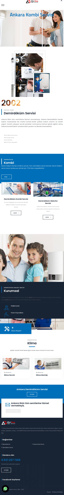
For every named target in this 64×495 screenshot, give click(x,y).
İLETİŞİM (32, 394)
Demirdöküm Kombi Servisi (16, 199)
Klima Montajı (42, 375)
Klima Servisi (9, 375)
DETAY (16, 213)
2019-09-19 (8, 372)
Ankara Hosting (57, 492)
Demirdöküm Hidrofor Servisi (48, 202)
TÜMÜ (7, 177)
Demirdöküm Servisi (8, 447)
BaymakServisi (6, 444)
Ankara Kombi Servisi (38, 444)
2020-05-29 (40, 372)
